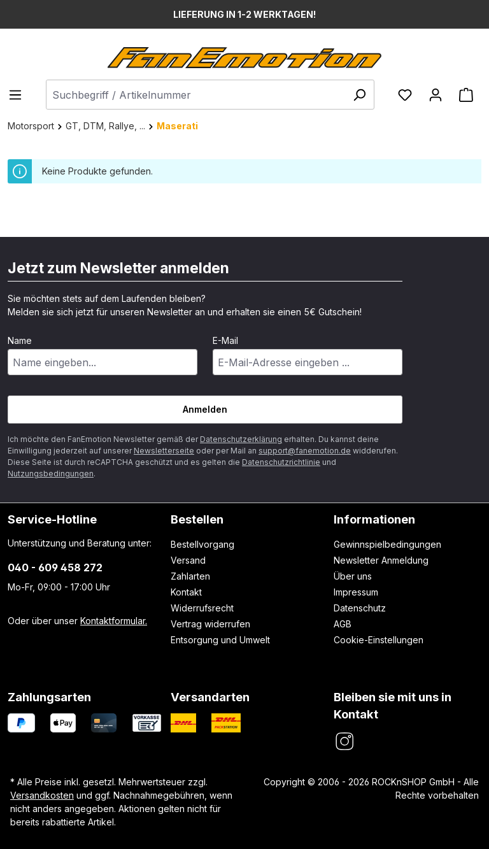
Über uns (353, 576)
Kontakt (186, 592)
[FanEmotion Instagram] (344, 741)
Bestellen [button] (197, 519)
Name (20, 340)
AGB (342, 623)
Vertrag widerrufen (210, 623)
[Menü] (19, 95)
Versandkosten (42, 795)
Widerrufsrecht (202, 608)
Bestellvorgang (202, 544)
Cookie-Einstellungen (378, 639)
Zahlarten (190, 576)
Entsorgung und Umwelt (220, 639)
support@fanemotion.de (305, 450)
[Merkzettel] (405, 95)
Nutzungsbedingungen (51, 473)
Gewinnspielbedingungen (387, 544)
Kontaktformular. (113, 620)
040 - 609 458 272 (55, 567)
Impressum (356, 592)
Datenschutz (360, 608)
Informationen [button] (374, 519)
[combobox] (210, 94)
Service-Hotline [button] (52, 519)
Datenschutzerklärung (241, 439)
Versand (188, 560)
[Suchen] (359, 94)
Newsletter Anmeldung (381, 560)
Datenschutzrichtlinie (281, 462)
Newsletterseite (164, 450)
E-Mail (225, 340)
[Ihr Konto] (435, 95)
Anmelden (205, 409)
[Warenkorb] (466, 95)
